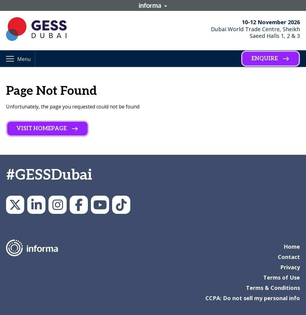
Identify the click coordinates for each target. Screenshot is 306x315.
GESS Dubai (79, 205)
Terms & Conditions (273, 287)
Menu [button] (24, 59)
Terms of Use (281, 277)
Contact (289, 256)
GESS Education (36, 205)
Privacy (290, 267)
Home (292, 246)
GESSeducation (15, 205)
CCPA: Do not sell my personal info (252, 298)
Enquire (264, 58)
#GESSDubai (49, 175)
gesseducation (57, 205)
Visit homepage (41, 128)
